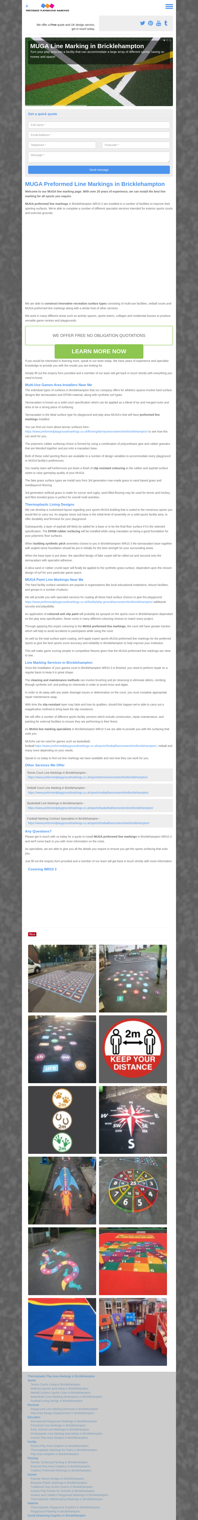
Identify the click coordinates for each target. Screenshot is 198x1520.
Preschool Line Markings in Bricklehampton (58, 1425)
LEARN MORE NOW (99, 351)
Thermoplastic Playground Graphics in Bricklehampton (65, 1507)
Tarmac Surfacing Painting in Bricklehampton (59, 1462)
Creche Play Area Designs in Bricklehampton (59, 1437)
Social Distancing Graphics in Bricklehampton (56, 1515)
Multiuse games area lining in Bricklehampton (60, 1388)
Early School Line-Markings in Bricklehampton (60, 1429)
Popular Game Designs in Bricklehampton (57, 1478)
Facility (32, 1441)
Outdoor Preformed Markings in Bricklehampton (61, 1470)
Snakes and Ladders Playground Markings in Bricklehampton (69, 1495)
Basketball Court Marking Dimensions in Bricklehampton (66, 1396)
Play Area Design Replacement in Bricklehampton (62, 1413)
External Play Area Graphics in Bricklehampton (60, 1466)
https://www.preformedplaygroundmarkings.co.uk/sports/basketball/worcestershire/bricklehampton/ (90, 808)
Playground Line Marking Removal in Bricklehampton (64, 1409)
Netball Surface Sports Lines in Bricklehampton (61, 1392)
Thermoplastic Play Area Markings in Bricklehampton (61, 1376)
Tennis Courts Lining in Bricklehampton (55, 1384)
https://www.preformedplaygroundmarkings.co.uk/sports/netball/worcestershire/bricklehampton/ (88, 792)
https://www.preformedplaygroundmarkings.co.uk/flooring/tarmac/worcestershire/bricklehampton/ (86, 431)
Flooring (33, 1458)
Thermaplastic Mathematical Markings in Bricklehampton (67, 1499)
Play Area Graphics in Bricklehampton (55, 1454)
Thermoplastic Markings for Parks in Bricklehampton (64, 1450)
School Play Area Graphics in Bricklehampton (60, 1446)
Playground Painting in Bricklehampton (55, 1511)
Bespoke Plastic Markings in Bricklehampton (59, 1482)
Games (32, 1474)
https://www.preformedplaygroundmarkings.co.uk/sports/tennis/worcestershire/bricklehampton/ (88, 777)
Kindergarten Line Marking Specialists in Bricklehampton (66, 1433)
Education (34, 1417)
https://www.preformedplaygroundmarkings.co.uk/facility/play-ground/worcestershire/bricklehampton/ (89, 602)
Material (33, 1503)
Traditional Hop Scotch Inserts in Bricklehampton (62, 1486)
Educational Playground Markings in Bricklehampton (64, 1421)
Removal (33, 1405)
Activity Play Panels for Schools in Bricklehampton (62, 1491)
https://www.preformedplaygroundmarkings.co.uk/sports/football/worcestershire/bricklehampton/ (96, 746)
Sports (32, 1380)
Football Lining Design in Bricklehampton (57, 1400)
